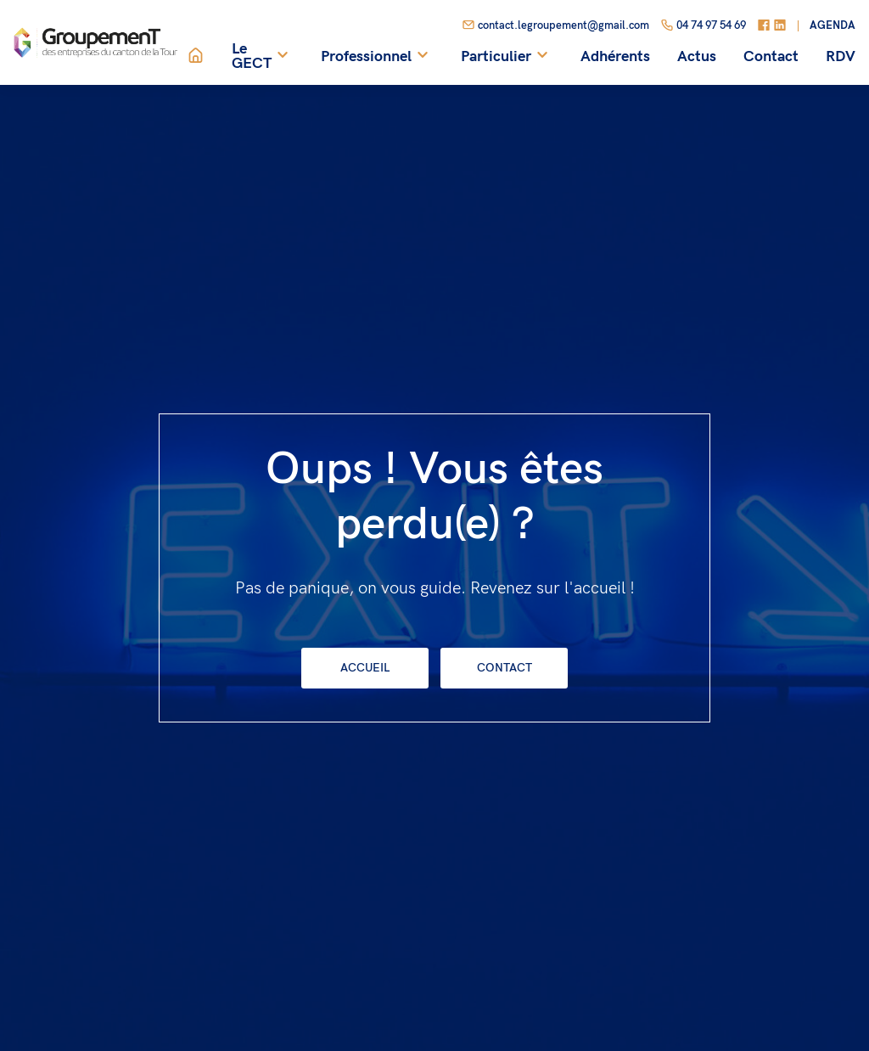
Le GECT (263, 56)
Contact (771, 57)
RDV (840, 57)
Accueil (365, 667)
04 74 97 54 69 (703, 25)
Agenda (832, 25)
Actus (696, 57)
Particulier (507, 56)
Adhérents (615, 57)
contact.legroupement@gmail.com (555, 25)
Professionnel (377, 56)
